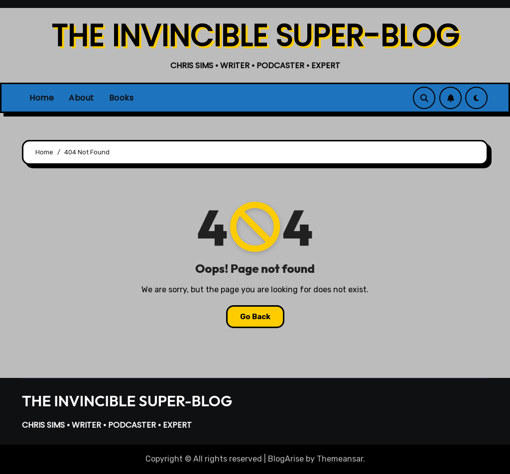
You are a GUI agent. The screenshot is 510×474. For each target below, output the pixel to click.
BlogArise (286, 459)
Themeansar (340, 459)
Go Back (255, 316)
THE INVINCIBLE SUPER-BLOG (255, 36)
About (81, 98)
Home (41, 98)
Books (121, 98)
